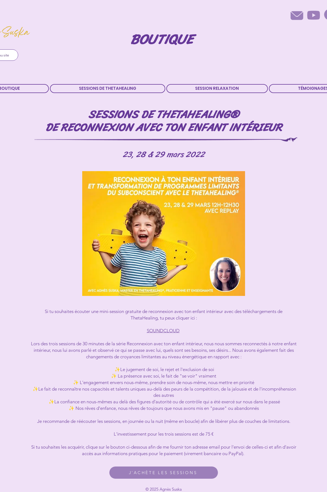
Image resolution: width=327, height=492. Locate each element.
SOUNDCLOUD (163, 330)
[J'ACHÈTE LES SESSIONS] (163, 473)
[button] (107, 88)
